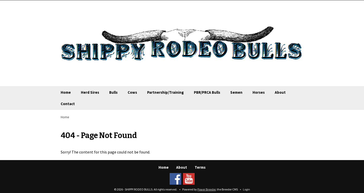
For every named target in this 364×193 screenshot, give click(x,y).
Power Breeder (206, 189)
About (280, 92)
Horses (259, 92)
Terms (200, 167)
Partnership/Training (165, 92)
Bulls (113, 92)
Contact (68, 103)
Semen (236, 92)
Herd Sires (90, 92)
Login (246, 189)
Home (66, 92)
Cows (132, 92)
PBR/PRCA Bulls (207, 92)
